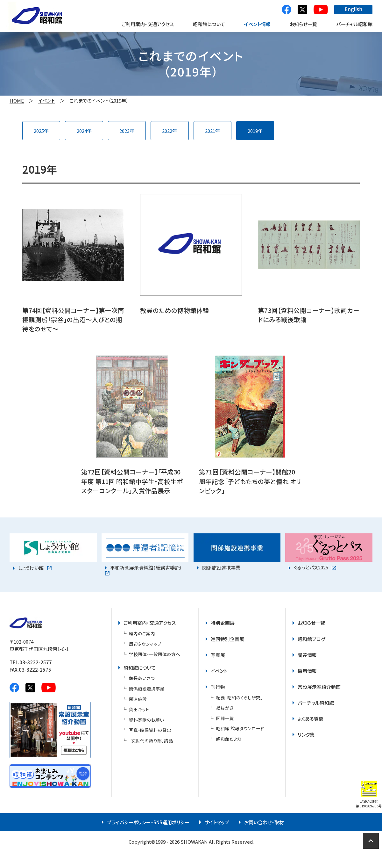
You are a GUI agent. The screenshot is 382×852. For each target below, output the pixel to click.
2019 (253, 130)
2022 (167, 130)
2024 (82, 130)
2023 (124, 130)
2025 (39, 130)
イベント (46, 100)
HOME (17, 100)
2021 (210, 130)
